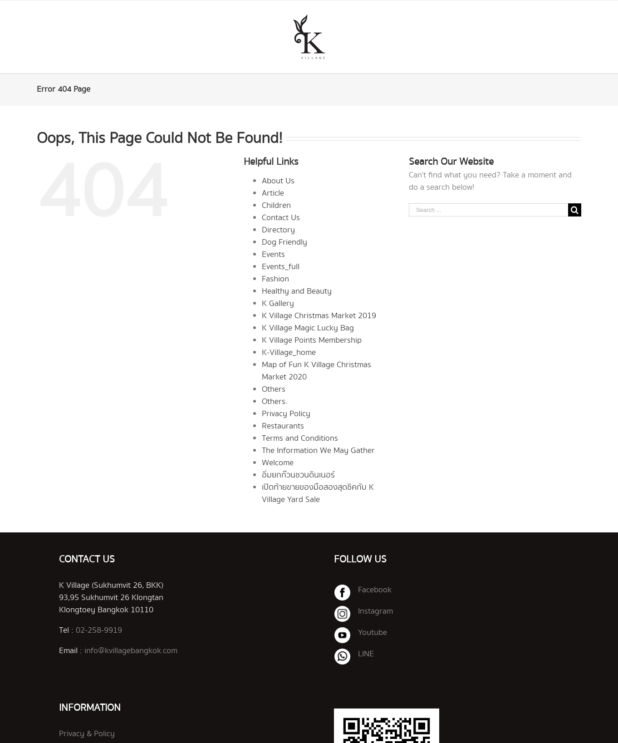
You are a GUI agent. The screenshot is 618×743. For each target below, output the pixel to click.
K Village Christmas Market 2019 (319, 316)
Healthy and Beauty (297, 291)
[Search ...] (488, 210)
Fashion (275, 279)
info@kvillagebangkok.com (130, 651)
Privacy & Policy (87, 734)
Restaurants (283, 426)
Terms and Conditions (300, 438)
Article (273, 193)
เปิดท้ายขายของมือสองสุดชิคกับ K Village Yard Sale (318, 494)
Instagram (375, 611)
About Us (278, 181)
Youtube (372, 633)
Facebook (375, 590)
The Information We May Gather (318, 451)
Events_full (280, 267)
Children (276, 206)
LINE (366, 654)
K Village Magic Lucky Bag (308, 328)
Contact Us (281, 218)
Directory (278, 230)
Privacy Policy (286, 414)
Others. (274, 402)
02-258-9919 (99, 630)
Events (273, 255)
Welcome (278, 463)
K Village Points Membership (312, 340)
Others (273, 389)
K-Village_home (289, 353)
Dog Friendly (284, 242)
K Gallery (278, 304)
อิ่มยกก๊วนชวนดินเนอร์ (298, 475)
